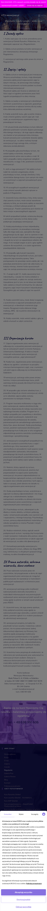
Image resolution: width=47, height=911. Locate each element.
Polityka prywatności (34, 883)
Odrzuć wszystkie (23, 907)
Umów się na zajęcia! (35, 5)
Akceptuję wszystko (23, 892)
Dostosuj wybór (23, 899)
